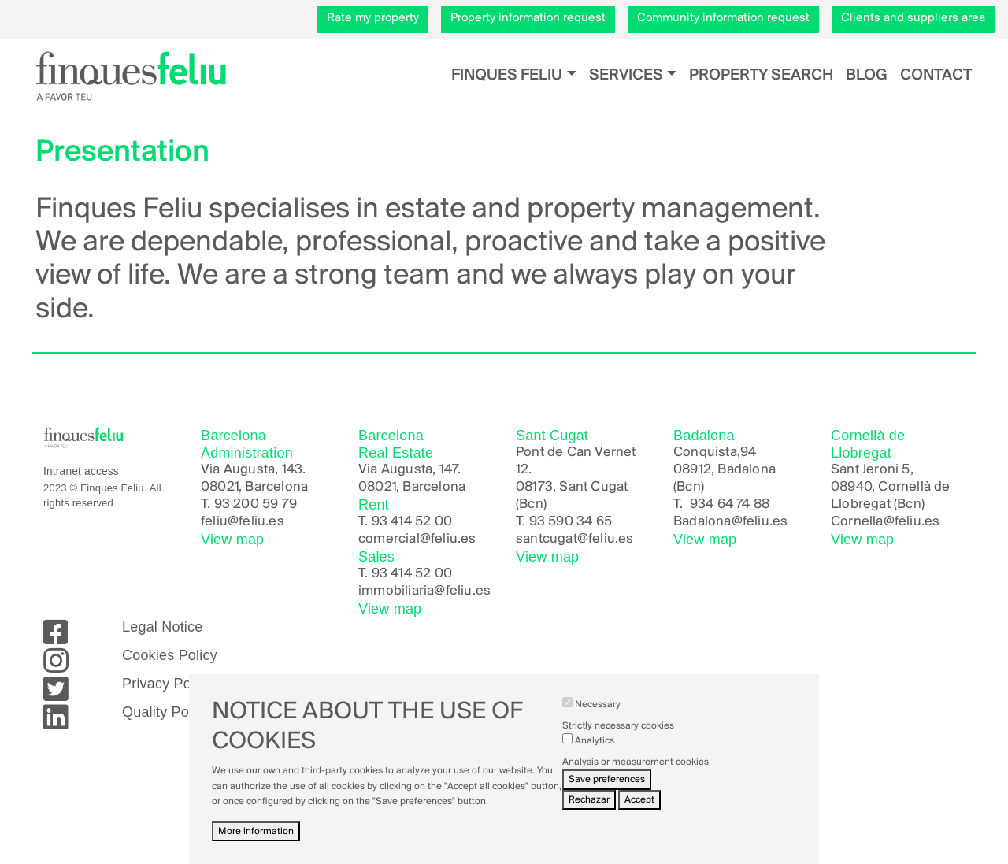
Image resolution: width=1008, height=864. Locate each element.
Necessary (598, 716)
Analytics (594, 752)
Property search (761, 75)
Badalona (702, 521)
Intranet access (81, 471)
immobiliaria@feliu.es (424, 591)
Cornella (857, 521)
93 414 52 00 (412, 521)
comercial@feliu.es (417, 539)
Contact (936, 75)
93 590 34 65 (570, 521)
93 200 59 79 (255, 504)
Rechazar (589, 812)
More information (256, 843)
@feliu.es (760, 521)
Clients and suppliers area (913, 18)
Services (626, 75)
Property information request (528, 18)
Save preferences (607, 792)
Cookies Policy (169, 655)
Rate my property (373, 18)
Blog (867, 75)
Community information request (723, 18)
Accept (639, 812)
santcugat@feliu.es (575, 539)
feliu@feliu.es (242, 521)
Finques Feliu (506, 75)
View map (232, 539)
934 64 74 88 (729, 504)
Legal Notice (162, 627)
